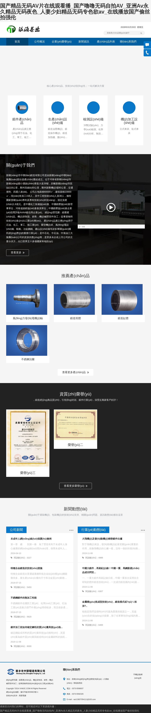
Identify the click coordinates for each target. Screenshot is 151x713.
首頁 (17, 41)
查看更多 (17, 253)
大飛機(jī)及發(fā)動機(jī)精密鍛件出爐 (102, 538)
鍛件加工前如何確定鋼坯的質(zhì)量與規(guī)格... (37, 627)
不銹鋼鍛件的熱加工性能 (24, 597)
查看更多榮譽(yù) (75, 486)
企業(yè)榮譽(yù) (62, 41)
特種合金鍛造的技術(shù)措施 (26, 568)
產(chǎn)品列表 (106, 41)
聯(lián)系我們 (128, 41)
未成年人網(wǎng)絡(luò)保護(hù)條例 (31, 538)
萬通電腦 (22, 696)
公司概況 (39, 41)
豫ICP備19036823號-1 (29, 692)
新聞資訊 (83, 41)
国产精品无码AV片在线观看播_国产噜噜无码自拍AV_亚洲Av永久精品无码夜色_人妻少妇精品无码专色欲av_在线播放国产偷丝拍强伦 (75, 12)
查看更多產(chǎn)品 (75, 372)
